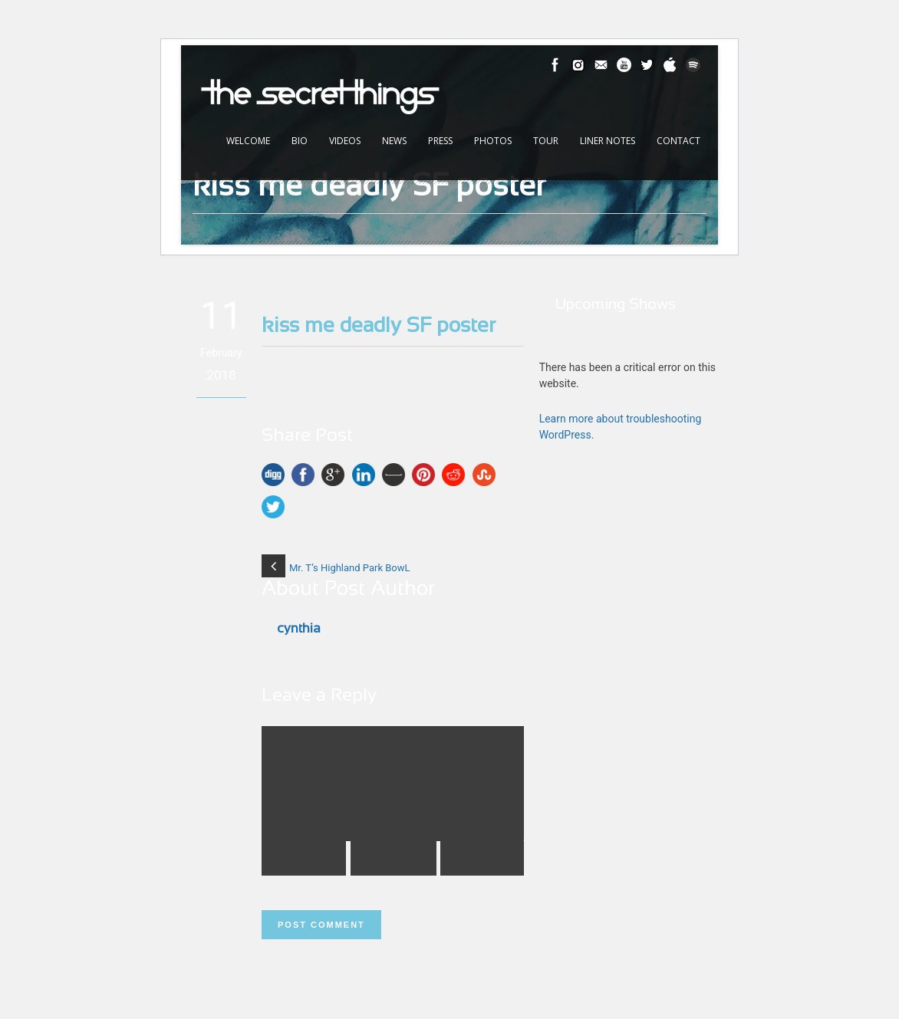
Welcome (248, 140)
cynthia (299, 629)
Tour (545, 140)
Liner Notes (607, 140)
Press (440, 140)
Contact (678, 140)
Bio (299, 140)
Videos (345, 140)
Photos (493, 140)
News (394, 140)
